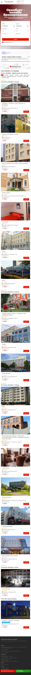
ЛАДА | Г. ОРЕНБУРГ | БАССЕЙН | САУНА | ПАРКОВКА (15, 163)
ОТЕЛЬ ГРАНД (5, 468)
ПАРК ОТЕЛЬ (5, 222)
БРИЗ (3, 406)
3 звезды (11, 75)
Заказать (26, 111)
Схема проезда (4, 649)
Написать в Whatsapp (20, 671)
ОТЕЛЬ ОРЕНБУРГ (6, 373)
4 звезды (17, 75)
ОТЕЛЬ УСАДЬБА (6, 192)
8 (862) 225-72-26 (4, 659)
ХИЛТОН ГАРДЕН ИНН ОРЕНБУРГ (10, 555)
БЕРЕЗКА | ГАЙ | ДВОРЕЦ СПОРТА (10, 134)
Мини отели (26, 75)
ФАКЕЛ (3, 280)
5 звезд (21, 75)
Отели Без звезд (5, 77)
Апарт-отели (25, 76)
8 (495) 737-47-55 (4, 656)
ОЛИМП (4, 344)
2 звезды (6, 75)
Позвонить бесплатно (7, 671)
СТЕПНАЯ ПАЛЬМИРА (7, 526)
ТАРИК (3, 251)
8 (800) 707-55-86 (20, 2)
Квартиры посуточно (11, 76)
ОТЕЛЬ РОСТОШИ (6, 497)
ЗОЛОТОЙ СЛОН (6, 589)
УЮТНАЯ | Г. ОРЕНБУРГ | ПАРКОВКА (10, 620)
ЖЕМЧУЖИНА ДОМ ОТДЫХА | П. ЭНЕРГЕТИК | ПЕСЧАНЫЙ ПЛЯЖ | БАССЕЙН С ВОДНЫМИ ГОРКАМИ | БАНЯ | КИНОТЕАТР (15, 437)
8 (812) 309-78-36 (4, 657)
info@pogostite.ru (5, 667)
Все (2, 75)
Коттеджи (4, 76)
